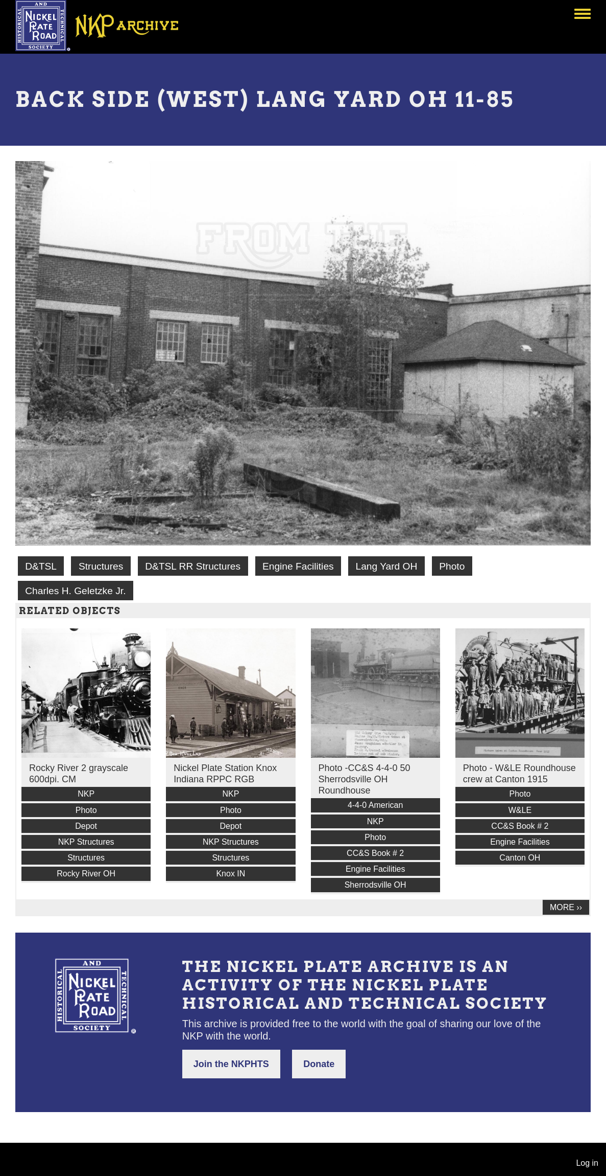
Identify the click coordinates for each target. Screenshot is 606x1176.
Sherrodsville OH (375, 884)
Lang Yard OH (386, 566)
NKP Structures (86, 842)
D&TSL (41, 566)
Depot (86, 826)
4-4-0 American (375, 805)
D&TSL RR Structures (192, 566)
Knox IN (230, 873)
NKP (86, 793)
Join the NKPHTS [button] (231, 1064)
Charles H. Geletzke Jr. (75, 590)
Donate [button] (318, 1064)
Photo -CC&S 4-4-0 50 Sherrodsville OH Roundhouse (364, 779)
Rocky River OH (86, 873)
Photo (452, 566)
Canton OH (519, 857)
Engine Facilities (298, 566)
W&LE (519, 810)
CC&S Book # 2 (375, 853)
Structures (101, 566)
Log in (587, 1163)
